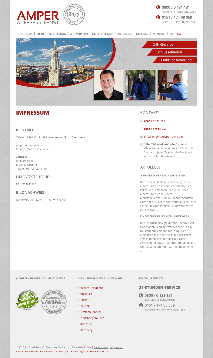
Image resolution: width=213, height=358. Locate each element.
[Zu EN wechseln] (179, 34)
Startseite (25, 34)
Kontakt (159, 34)
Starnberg (86, 330)
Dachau (84, 300)
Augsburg (86, 294)
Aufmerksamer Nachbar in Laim (162, 175)
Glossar (142, 34)
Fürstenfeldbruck (90, 312)
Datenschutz (101, 347)
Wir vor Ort (79, 34)
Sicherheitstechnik (51, 34)
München (86, 324)
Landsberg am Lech (92, 318)
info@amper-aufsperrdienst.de (164, 136)
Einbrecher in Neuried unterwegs (164, 216)
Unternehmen (103, 34)
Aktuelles (124, 34)
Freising (85, 306)
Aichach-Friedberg (91, 288)
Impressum (116, 347)
